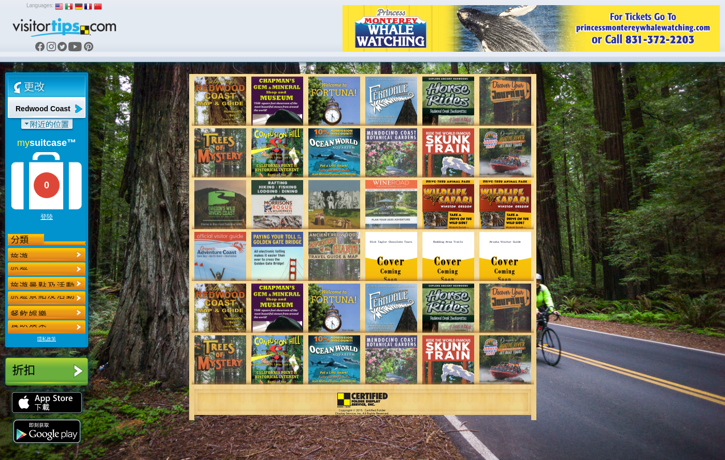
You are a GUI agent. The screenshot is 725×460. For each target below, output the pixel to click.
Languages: (39, 5)
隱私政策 (46, 339)
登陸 (46, 216)
